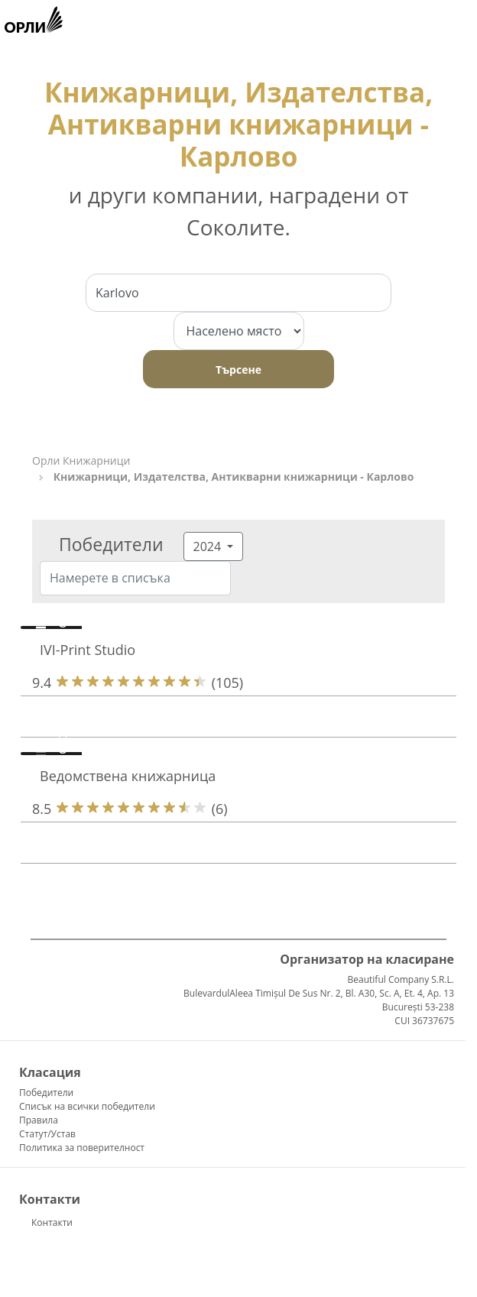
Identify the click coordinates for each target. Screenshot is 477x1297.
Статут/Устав (47, 1133)
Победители (46, 1092)
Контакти (52, 1222)
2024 (209, 546)
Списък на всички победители (87, 1106)
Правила (38, 1120)
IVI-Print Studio (87, 649)
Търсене (238, 369)
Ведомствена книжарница (128, 776)
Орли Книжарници (81, 460)
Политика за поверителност (81, 1147)
